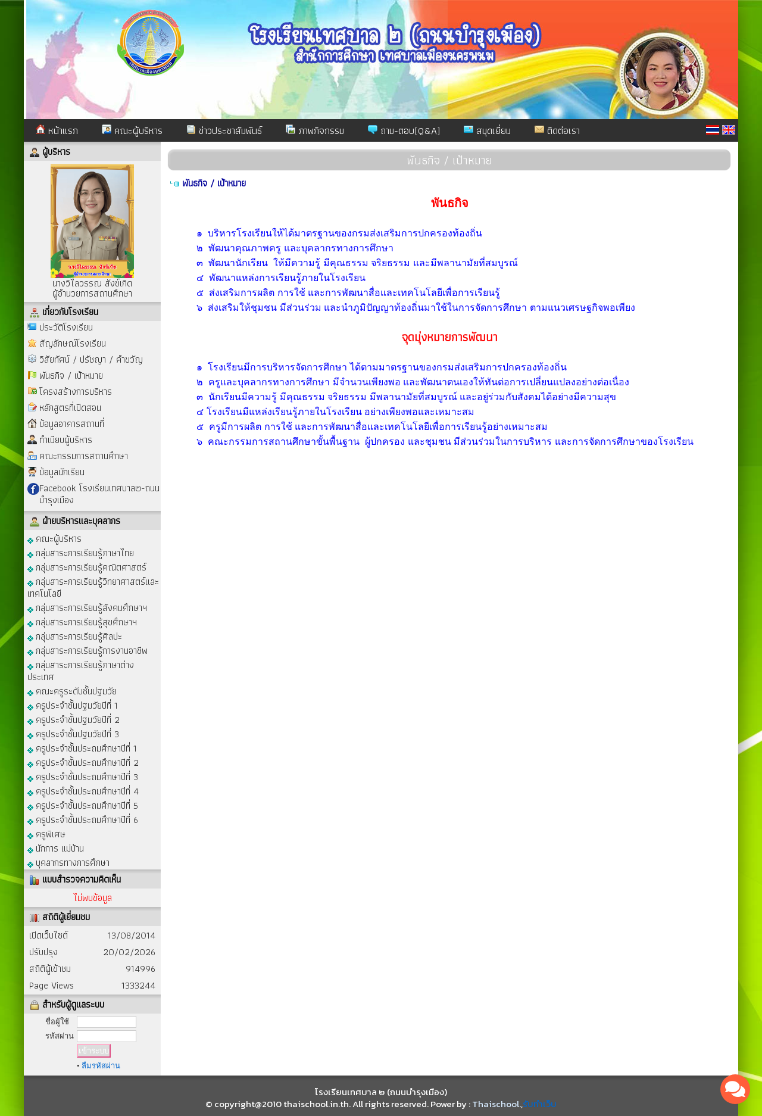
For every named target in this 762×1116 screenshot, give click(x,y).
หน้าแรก (57, 130)
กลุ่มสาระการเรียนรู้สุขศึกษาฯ (82, 621)
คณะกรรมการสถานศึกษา (83, 455)
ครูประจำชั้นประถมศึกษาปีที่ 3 (82, 776)
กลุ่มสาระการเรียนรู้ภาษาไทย (80, 552)
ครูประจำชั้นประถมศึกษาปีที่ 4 (83, 790)
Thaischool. (496, 1104)
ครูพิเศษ (46, 833)
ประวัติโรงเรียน (66, 327)
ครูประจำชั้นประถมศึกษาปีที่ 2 (83, 762)
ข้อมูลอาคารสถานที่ (71, 423)
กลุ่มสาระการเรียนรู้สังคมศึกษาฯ (87, 607)
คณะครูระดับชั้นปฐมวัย (72, 690)
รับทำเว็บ (540, 1104)
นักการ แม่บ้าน (55, 848)
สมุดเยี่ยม (487, 130)
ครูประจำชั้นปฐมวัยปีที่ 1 (72, 705)
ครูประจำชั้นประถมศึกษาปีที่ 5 (82, 805)
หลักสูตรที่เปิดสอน (70, 407)
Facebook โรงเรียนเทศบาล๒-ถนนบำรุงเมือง (99, 494)
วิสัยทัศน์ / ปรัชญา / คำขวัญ (91, 359)
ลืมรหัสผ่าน (101, 1065)
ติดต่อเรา (557, 130)
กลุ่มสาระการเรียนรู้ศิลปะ (74, 636)
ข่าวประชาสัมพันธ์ (224, 130)
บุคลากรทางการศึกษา (68, 862)
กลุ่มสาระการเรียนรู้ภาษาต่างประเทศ (80, 670)
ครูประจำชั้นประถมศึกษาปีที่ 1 (82, 748)
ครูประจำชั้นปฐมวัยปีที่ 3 (73, 733)
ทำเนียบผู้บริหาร (65, 439)
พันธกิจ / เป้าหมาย (71, 375)
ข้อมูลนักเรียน (62, 472)
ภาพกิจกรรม (315, 130)
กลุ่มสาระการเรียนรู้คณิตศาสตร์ (86, 566)
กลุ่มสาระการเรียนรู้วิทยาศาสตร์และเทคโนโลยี (93, 587)
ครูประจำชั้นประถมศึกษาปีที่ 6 (82, 819)
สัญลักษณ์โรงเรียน (72, 343)
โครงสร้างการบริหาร (75, 391)
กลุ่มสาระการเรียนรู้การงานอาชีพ (87, 650)
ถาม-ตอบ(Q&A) (404, 130)
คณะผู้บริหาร (132, 130)
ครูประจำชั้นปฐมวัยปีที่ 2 (73, 719)
